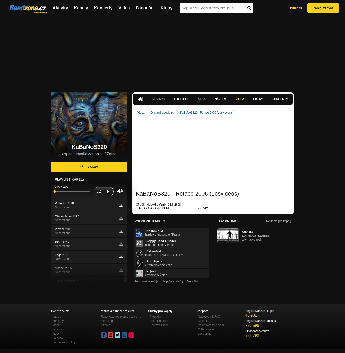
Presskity (155, 316)
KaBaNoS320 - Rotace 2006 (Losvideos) (206, 112)
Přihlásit (296, 8)
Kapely (81, 7)
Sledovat (89, 167)
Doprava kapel (158, 325)
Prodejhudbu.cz (159, 321)
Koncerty (103, 7)
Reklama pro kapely (278, 221)
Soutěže (57, 338)
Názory (221, 99)
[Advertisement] (172, 52)
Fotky (258, 99)
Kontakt (203, 321)
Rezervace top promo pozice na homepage (121, 319)
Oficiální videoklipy (162, 112)
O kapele (181, 99)
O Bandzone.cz (207, 329)
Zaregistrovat (323, 8)
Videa (124, 7)
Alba (202, 99)
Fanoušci (145, 7)
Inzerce (105, 325)
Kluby (166, 7)
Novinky (158, 99)
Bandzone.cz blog (63, 342)
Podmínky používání (211, 325)
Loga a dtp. (205, 333)
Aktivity (60, 7)
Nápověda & (209, 316)
